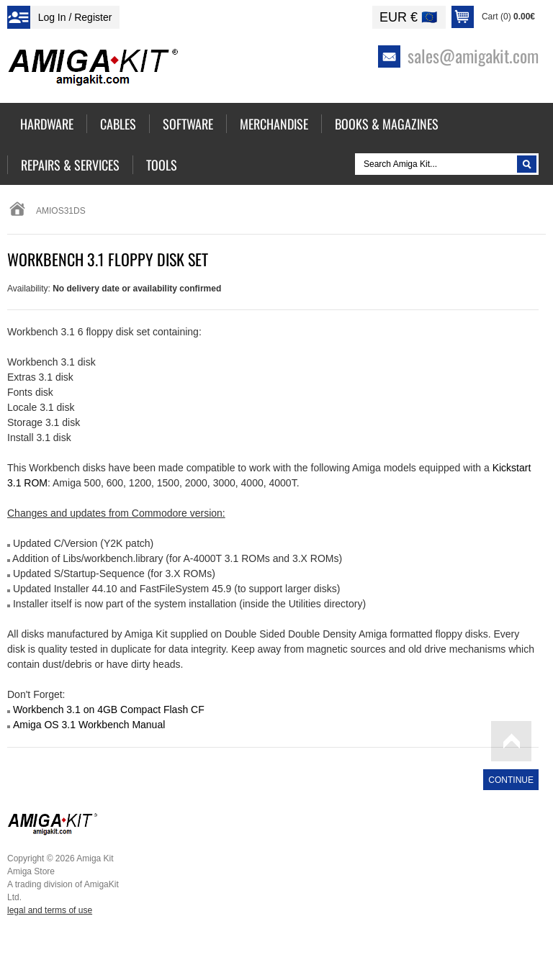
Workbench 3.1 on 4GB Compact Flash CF (108, 709)
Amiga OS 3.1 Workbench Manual (89, 724)
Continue (511, 780)
